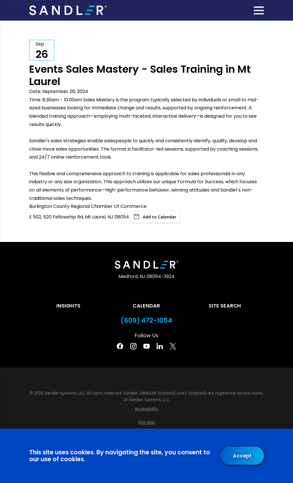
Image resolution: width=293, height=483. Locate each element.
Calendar (146, 305)
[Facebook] (120, 346)
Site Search (225, 305)
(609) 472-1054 (146, 320)
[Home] (67, 10)
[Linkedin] (160, 346)
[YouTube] (146, 346)
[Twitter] (173, 346)
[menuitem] (146, 409)
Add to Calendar (155, 217)
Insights (68, 305)
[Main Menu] (259, 10)
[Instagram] (133, 346)
